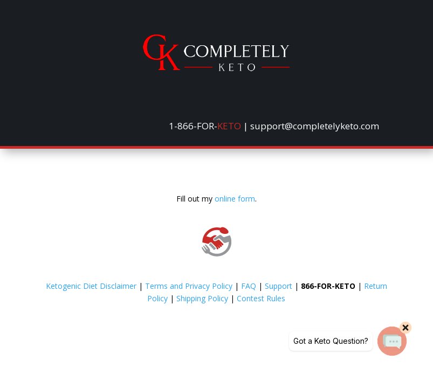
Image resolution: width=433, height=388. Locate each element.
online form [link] (235, 198)
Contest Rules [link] (261, 298)
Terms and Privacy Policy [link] (188, 286)
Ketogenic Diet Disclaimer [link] (91, 286)
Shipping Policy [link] (202, 298)
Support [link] (278, 286)
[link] (216, 68)
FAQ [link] (248, 286)
